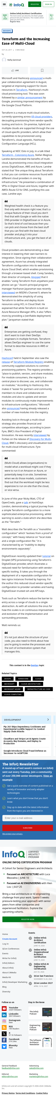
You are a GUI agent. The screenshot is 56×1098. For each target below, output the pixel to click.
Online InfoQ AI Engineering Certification (41, 966)
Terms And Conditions (25, 1093)
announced (36, 78)
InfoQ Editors (8, 963)
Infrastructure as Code (38, 689)
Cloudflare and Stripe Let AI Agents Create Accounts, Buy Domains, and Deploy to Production (25, 741)
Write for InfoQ (9, 958)
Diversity (6, 991)
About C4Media (9, 972)
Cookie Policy (42, 1093)
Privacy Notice (8, 1093)
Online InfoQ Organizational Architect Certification (41, 953)
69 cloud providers (41, 116)
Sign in (48, 4)
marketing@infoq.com (38, 1076)
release (6, 362)
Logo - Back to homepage (16, 4)
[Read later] (42, 70)
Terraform (21, 89)
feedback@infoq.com (11, 1068)
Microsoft (9, 684)
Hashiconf (7, 358)
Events (5, 953)
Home (5, 934)
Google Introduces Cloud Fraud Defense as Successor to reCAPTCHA (25, 752)
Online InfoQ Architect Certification (40, 940)
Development (12, 719)
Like (17, 70)
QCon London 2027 (43, 983)
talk (26, 502)
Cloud (38, 679)
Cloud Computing (13, 694)
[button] (27, 828)
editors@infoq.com (10, 1076)
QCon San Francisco (43, 976)
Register (35, 4)
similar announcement (29, 97)
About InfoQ (8, 967)
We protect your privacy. (12, 834)
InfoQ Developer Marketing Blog (14, 984)
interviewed (8, 292)
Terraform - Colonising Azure (18, 155)
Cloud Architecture (31, 684)
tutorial (46, 556)
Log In (6, 943)
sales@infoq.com (36, 1068)
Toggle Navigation (4, 4)
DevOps (7, 31)
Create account (9, 939)
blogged (35, 277)
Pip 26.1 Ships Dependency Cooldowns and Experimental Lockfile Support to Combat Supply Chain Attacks (24, 729)
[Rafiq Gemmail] (4, 60)
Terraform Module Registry (28, 362)
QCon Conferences (10, 948)
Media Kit (6, 977)
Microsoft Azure (12, 689)
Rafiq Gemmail (14, 60)
